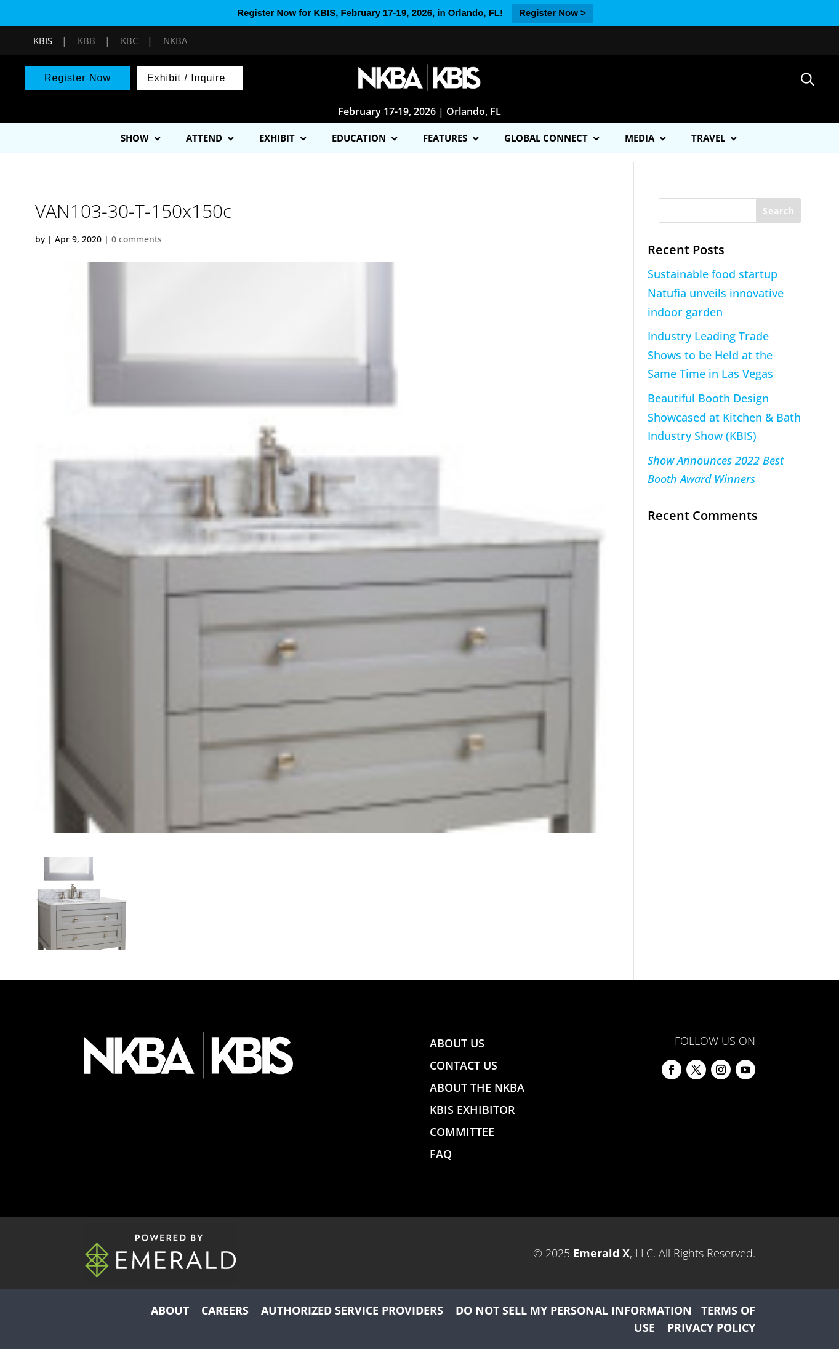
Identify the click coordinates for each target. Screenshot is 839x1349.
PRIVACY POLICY (711, 1327)
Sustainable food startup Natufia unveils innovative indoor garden (716, 292)
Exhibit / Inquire (186, 78)
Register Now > (552, 12)
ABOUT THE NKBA (477, 1087)
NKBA (175, 40)
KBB (86, 40)
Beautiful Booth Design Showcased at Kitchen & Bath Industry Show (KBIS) (724, 417)
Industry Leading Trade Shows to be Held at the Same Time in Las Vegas (710, 355)
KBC (129, 40)
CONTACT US (463, 1065)
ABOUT (170, 1310)
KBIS (42, 40)
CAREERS (225, 1310)
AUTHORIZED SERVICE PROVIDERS (352, 1310)
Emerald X (601, 1253)
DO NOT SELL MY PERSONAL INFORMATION (574, 1310)
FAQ (441, 1154)
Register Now (77, 78)
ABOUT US (457, 1043)
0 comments (136, 239)
